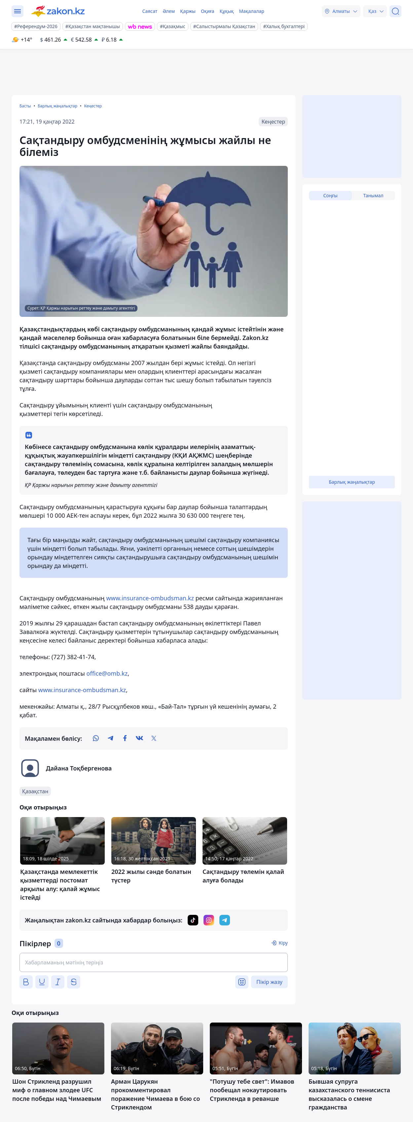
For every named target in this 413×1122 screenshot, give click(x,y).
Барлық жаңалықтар (57, 106)
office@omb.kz (107, 673)
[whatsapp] (96, 738)
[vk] (139, 738)
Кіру (283, 943)
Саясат (149, 11)
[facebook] (125, 738)
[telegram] (110, 738)
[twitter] (154, 738)
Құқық (227, 11)
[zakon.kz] (58, 11)
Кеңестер (93, 106)
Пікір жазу (269, 982)
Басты (25, 106)
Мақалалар (251, 11)
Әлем (169, 11)
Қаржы (188, 11)
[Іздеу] (395, 11)
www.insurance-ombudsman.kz (150, 598)
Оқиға (207, 11)
